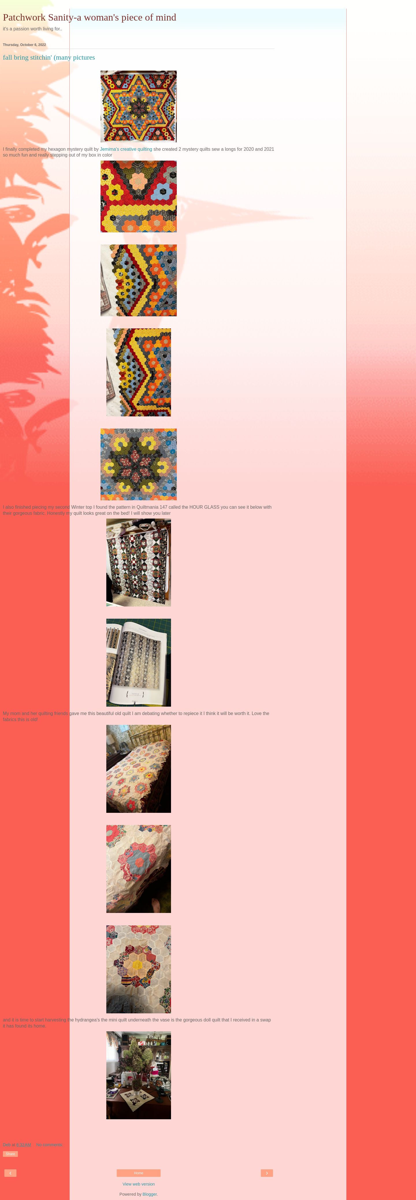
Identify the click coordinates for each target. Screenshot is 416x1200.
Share (10, 1154)
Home (138, 1173)
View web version (138, 1184)
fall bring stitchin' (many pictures (49, 57)
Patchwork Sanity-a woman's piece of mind (89, 17)
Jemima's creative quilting (126, 149)
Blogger (150, 1194)
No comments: (49, 1144)
